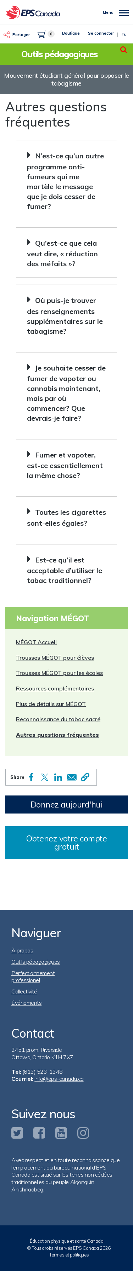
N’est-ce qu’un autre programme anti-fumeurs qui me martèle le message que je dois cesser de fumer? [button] (65, 180)
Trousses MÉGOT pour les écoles (59, 672)
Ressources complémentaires (55, 688)
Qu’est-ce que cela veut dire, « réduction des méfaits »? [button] (62, 253)
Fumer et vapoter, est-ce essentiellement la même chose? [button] (65, 465)
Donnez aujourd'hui (67, 804)
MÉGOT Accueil (36, 642)
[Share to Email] (71, 777)
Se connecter (101, 33)
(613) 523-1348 (42, 1071)
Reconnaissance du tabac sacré (58, 719)
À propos (22, 950)
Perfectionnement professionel (33, 976)
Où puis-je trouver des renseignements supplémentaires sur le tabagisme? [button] (65, 315)
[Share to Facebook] (31, 777)
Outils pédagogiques (35, 961)
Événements (26, 1002)
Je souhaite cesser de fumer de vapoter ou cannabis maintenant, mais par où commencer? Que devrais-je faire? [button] (66, 392)
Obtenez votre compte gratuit (66, 842)
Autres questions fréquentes (57, 734)
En (124, 35)
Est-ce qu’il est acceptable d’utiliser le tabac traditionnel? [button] (64, 570)
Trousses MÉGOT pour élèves (55, 657)
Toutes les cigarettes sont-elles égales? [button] (66, 517)
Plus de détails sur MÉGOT (51, 703)
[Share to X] (44, 777)
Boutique (71, 33)
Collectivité (24, 991)
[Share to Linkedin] (58, 777)
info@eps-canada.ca (58, 1078)
